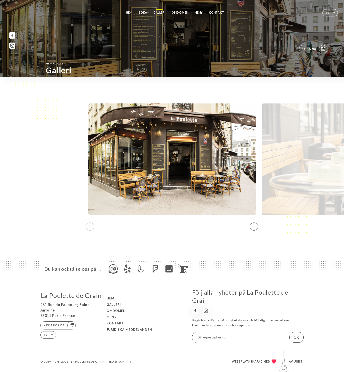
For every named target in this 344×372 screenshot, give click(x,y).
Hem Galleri (56, 63)
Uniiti (299, 361)
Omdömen (180, 12)
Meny (198, 12)
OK (296, 337)
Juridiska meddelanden (129, 329)
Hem (129, 12)
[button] (254, 226)
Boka (142, 12)
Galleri (159, 12)
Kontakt (216, 12)
